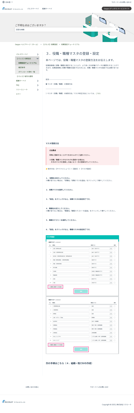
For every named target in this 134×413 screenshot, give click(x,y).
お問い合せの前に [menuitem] (32, 387)
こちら (98, 93)
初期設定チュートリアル (70, 44)
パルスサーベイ (33, 8)
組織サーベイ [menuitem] (21, 80)
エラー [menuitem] (18, 94)
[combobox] (65, 29)
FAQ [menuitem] (17, 85)
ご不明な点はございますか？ (30, 25)
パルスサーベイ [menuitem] (22, 54)
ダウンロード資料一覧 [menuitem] (26, 71)
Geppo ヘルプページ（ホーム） (27, 44)
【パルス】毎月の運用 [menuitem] (24, 76)
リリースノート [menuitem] (22, 89)
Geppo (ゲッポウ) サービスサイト (116, 8)
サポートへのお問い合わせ (122, 2)
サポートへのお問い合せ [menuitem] (99, 387)
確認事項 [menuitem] (21, 67)
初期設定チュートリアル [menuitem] (27, 63)
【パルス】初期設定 (50, 44)
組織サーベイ (47, 8)
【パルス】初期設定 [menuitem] (23, 58)
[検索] (117, 29)
